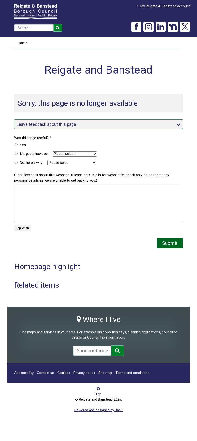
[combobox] (33, 27)
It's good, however (34, 154)
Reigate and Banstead (35, 12)
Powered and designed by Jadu (98, 410)
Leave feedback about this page (99, 124)
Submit (170, 243)
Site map (105, 373)
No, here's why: (31, 163)
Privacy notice (84, 373)
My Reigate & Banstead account (165, 6)
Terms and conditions (132, 373)
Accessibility (24, 373)
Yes (23, 145)
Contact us (45, 373)
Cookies (63, 373)
